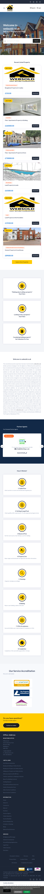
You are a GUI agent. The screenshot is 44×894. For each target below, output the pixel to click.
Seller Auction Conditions (9, 789)
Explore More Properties (22, 262)
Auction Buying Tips (8, 821)
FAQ (33, 856)
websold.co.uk (26, 359)
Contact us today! (11, 725)
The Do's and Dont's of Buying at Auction (13, 776)
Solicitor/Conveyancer (8, 839)
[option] (22, 74)
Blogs (4, 826)
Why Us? (5, 808)
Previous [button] (2, 446)
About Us (5, 802)
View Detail (35, 93)
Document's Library (14, 856)
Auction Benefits (7, 818)
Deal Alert (5, 850)
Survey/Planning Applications (10, 842)
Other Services (7, 847)
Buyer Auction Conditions (9, 792)
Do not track (18, 891)
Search (36, 41)
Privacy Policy (12, 859)
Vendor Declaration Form (9, 787)
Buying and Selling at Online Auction (12, 765)
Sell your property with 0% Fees (11, 773)
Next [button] (42, 446)
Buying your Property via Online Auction (13, 768)
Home (4, 800)
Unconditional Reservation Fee (10, 784)
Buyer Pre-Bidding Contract (10, 779)
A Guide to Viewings (8, 824)
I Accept (27, 891)
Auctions (5, 810)
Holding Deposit (7, 781)
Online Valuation (7, 816)
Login (39, 8)
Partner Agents (7, 813)
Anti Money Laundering (9, 763)
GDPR (33, 859)
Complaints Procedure (26, 862)
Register (33, 8)
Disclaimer (14, 862)
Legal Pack (5, 845)
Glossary (26, 856)
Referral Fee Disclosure (9, 829)
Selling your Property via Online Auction (13, 771)
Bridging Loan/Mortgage (9, 837)
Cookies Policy (24, 859)
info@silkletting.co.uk (22, 449)
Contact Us (6, 805)
